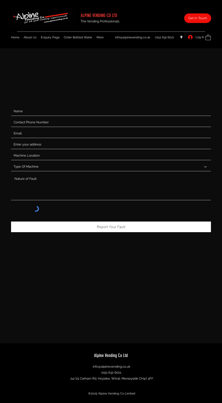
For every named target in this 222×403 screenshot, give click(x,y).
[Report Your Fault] (111, 227)
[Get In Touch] (197, 18)
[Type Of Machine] (111, 166)
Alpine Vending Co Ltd (111, 355)
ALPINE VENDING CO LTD (99, 15)
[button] (208, 37)
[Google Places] (181, 37)
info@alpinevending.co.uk (132, 37)
